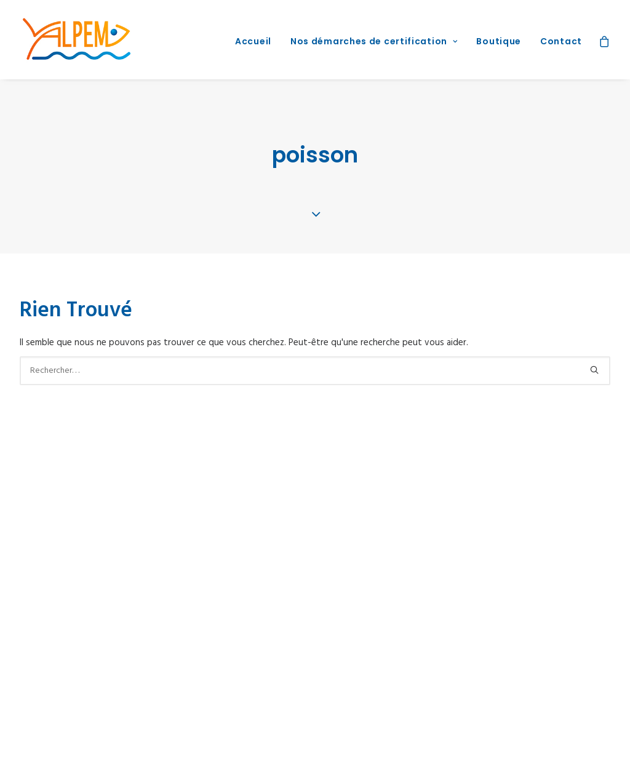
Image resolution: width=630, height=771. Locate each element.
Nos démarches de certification (374, 41)
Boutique (498, 41)
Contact (561, 41)
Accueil (253, 41)
